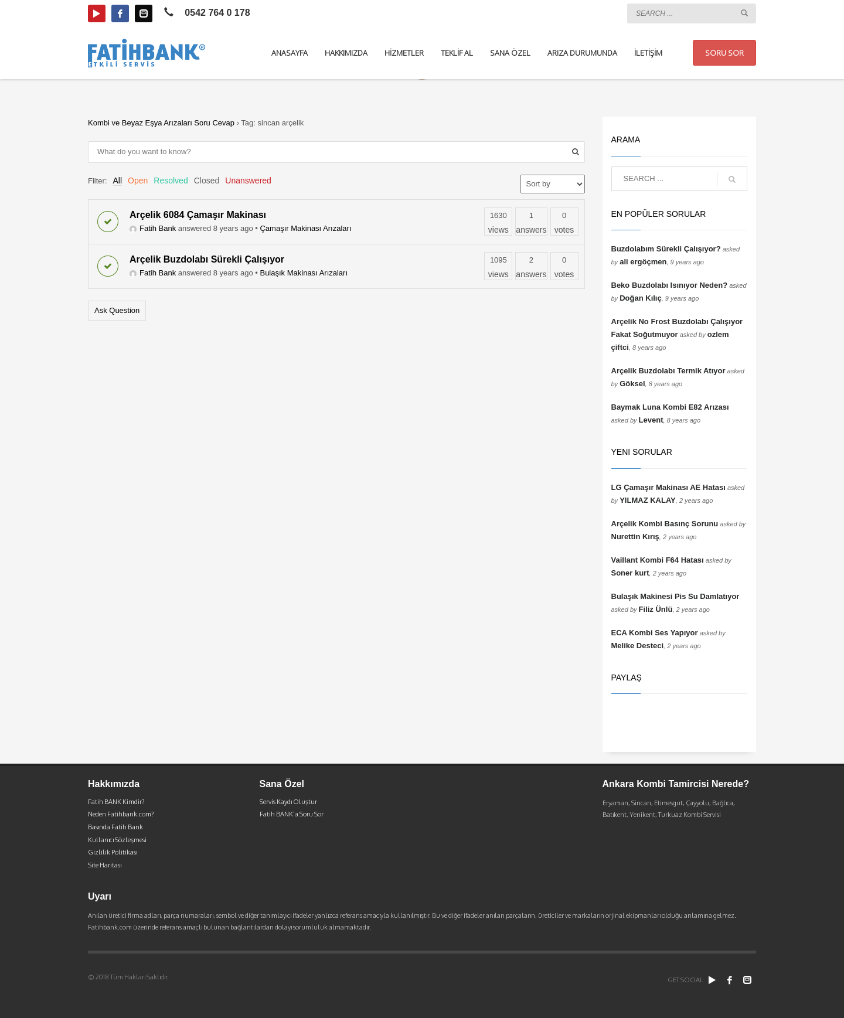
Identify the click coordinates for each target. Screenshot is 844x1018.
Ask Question (116, 310)
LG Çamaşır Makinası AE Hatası (668, 487)
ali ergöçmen (643, 261)
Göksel (632, 383)
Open (138, 180)
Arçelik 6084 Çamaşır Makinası (198, 215)
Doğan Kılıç (641, 298)
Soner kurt (630, 572)
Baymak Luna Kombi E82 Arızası (670, 407)
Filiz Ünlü (656, 609)
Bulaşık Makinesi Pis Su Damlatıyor (675, 596)
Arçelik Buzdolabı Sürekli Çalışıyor (207, 259)
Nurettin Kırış (635, 536)
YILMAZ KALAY (648, 500)
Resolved (171, 180)
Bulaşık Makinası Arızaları (304, 272)
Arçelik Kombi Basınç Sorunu (665, 523)
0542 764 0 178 (217, 13)
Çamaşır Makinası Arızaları (305, 228)
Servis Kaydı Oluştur (288, 802)
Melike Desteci (637, 645)
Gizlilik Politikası (112, 852)
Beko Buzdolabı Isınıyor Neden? (669, 285)
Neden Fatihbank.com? (121, 814)
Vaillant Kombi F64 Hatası (657, 560)
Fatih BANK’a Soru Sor (292, 814)
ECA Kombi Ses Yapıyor (654, 632)
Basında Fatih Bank (115, 827)
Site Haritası (104, 865)
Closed (207, 180)
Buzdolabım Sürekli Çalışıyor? (666, 248)
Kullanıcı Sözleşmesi (117, 840)
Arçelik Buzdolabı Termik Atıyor (668, 370)
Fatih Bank (153, 228)
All (117, 180)
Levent (651, 420)
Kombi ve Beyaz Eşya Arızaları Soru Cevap (161, 122)
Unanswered (248, 180)
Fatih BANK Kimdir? (116, 802)
